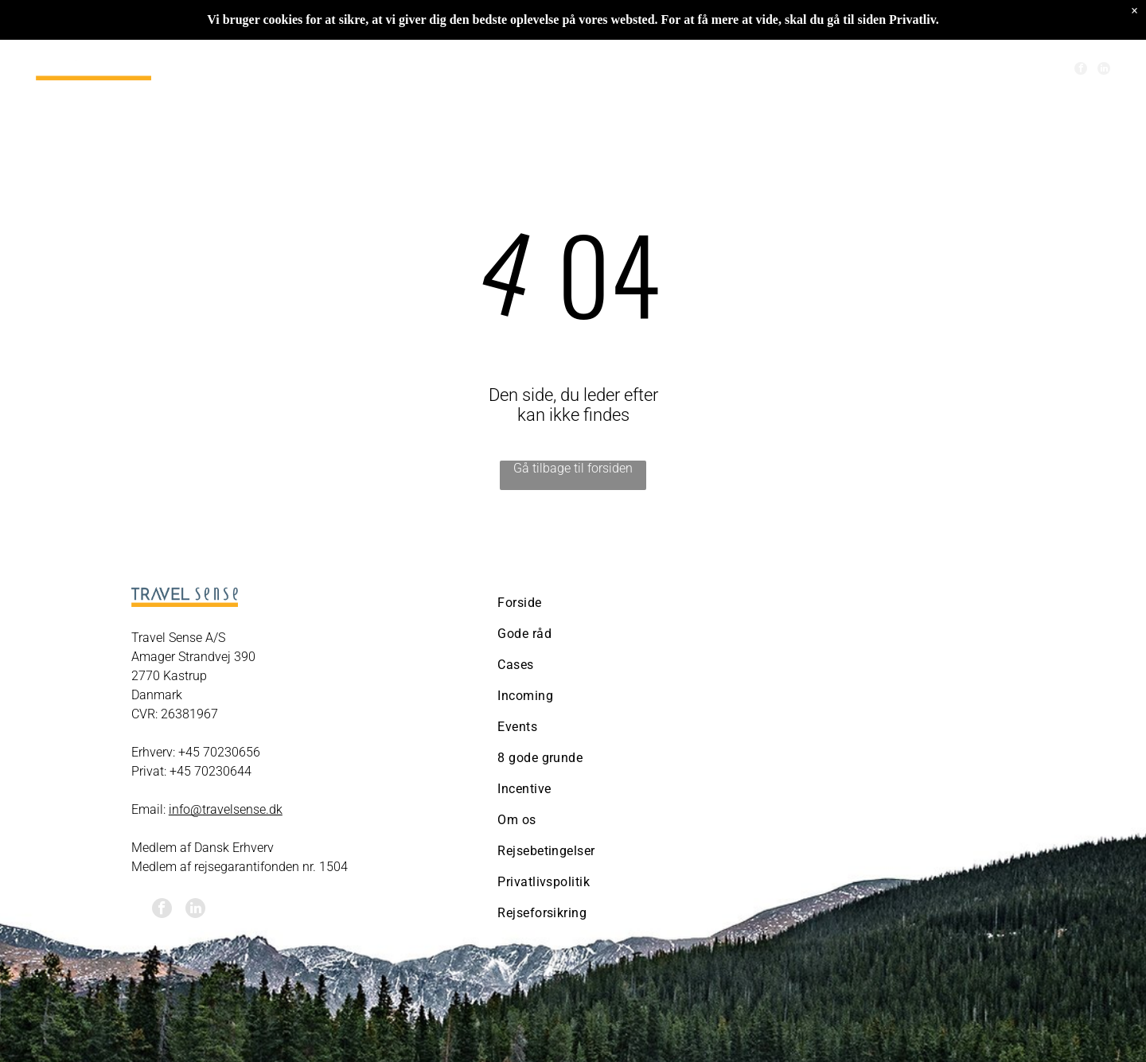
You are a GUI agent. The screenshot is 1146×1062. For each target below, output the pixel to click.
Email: (148, 809)
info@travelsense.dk (226, 809)
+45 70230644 (210, 771)
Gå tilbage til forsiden (573, 468)
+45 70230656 (219, 752)
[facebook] (1080, 70)
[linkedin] (1103, 70)
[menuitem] (337, 70)
